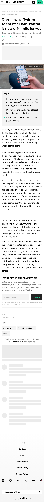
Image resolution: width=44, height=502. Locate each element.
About (22, 443)
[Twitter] (26, 480)
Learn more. (38, 11)
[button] (22, 2)
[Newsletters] (33, 480)
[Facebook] (3, 480)
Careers (22, 455)
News (4, 315)
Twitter (12, 318)
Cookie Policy (22, 474)
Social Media (5, 318)
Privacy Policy (25, 302)
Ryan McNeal (9, 37)
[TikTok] (41, 480)
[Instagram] (10, 480)
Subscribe (36, 297)
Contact (22, 449)
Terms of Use (22, 461)
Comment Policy (18, 342)
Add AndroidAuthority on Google (15, 44)
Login (40, 2)
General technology (10, 15)
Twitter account (9, 133)
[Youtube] (18, 480)
